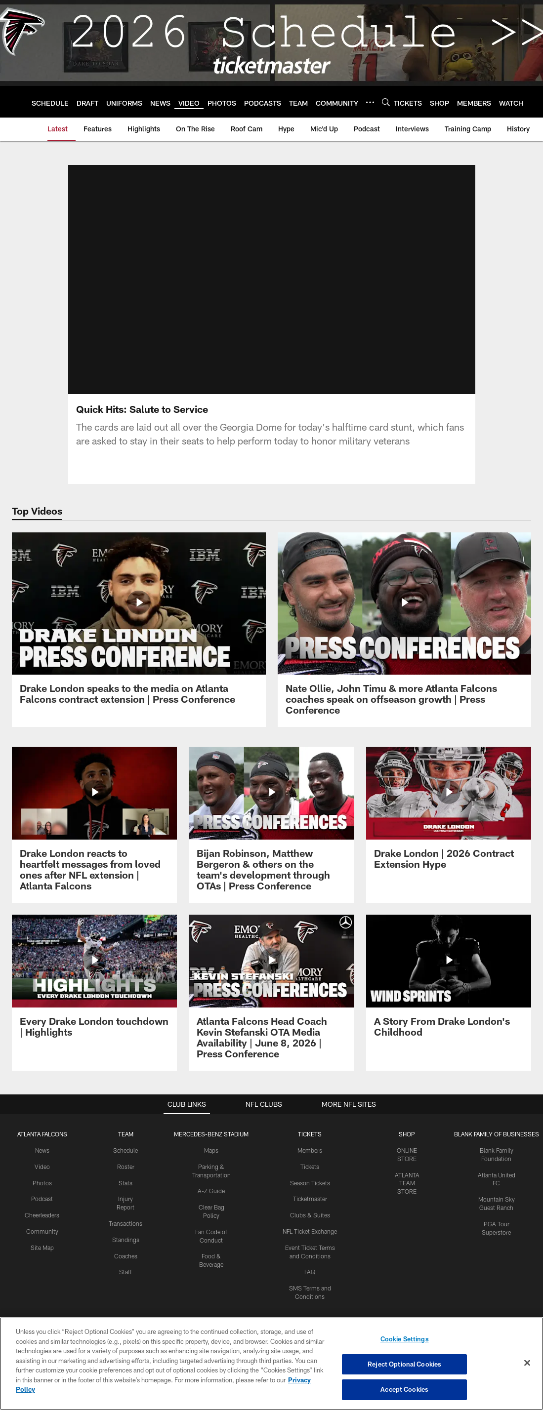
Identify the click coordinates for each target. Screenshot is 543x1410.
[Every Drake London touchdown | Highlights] (94, 982)
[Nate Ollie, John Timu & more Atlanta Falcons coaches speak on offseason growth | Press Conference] (405, 629)
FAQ (309, 1271)
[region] (271, 1363)
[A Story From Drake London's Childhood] (448, 982)
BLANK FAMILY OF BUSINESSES (496, 1133)
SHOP (407, 1133)
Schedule (125, 1150)
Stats (125, 1182)
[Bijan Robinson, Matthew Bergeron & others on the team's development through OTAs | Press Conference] (271, 825)
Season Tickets (310, 1182)
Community (42, 1231)
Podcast (42, 1198)
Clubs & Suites (310, 1214)
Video (42, 1166)
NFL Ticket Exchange (310, 1231)
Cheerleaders (42, 1214)
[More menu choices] (370, 102)
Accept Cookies (404, 1389)
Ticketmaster (310, 1198)
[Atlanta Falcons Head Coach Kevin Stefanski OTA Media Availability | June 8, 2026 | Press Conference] (271, 993)
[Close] (527, 1363)
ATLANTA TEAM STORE (407, 1183)
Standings (125, 1239)
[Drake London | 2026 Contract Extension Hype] (448, 814)
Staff (125, 1271)
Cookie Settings (404, 1339)
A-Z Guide (211, 1190)
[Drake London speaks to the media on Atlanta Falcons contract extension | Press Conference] (139, 624)
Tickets (309, 1166)
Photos (42, 1182)
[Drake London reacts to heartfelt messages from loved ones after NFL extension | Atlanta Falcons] (94, 825)
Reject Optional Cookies (404, 1364)
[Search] (386, 102)
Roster (125, 1166)
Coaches (125, 1255)
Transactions (125, 1223)
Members (309, 1150)
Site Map (42, 1247)
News (42, 1150)
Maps (211, 1150)
